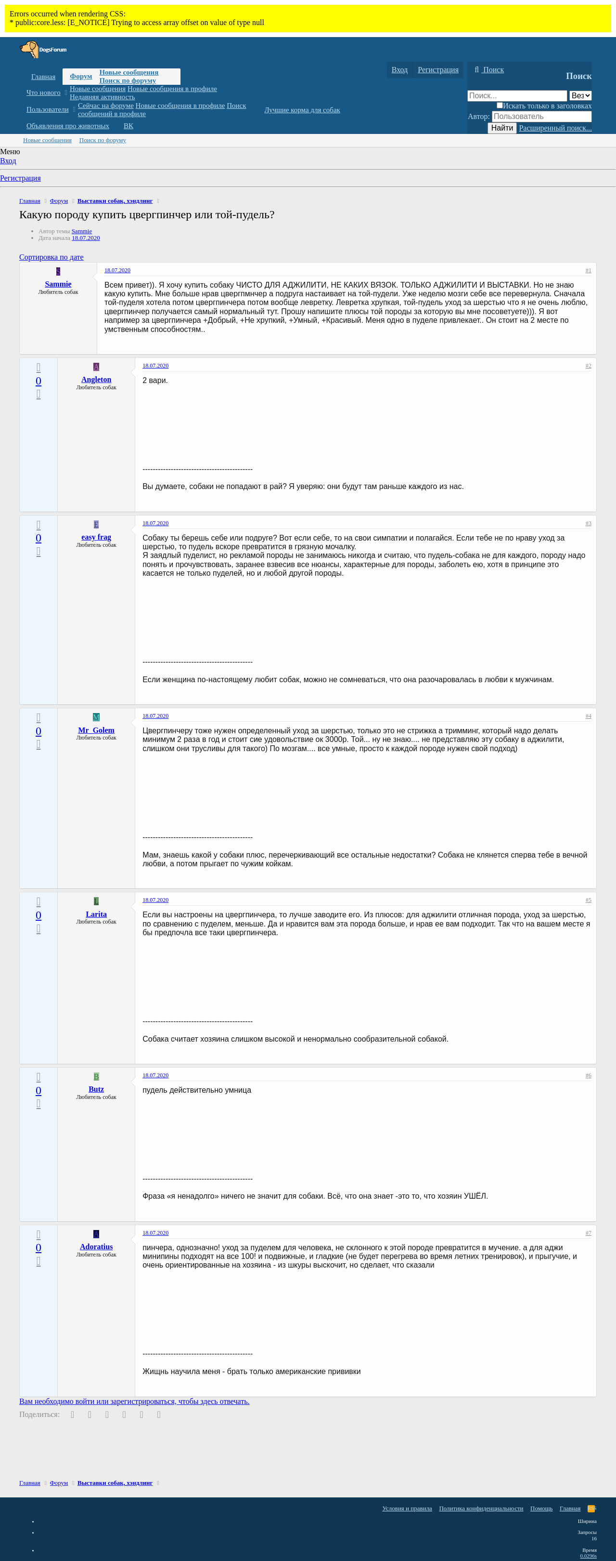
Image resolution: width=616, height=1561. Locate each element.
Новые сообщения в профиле (172, 89)
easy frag (96, 537)
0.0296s (588, 1556)
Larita (96, 914)
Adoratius (96, 1247)
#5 (588, 900)
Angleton (96, 379)
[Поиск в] (580, 96)
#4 (588, 716)
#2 (588, 365)
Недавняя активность (102, 97)
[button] (65, 93)
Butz (96, 1089)
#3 (588, 523)
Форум (81, 76)
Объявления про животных (67, 126)
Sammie (82, 231)
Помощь (541, 1508)
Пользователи (47, 109)
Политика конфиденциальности (481, 1508)
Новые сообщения (128, 72)
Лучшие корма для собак (302, 110)
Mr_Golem (96, 730)
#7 (588, 1233)
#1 (588, 270)
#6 (588, 1075)
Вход (8, 161)
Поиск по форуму (127, 80)
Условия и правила (407, 1508)
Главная (43, 76)
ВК (128, 126)
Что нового (43, 92)
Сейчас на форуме (106, 105)
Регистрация (20, 178)
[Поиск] (488, 70)
